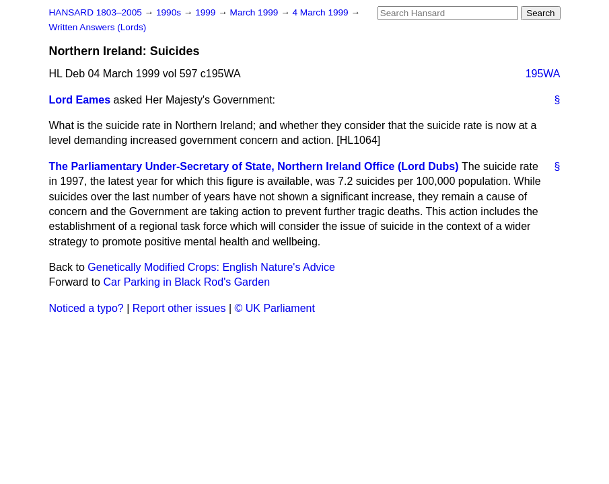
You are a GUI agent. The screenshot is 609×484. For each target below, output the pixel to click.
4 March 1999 (322, 12)
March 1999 (255, 12)
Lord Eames (80, 100)
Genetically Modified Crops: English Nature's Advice (211, 267)
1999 (206, 12)
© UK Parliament (275, 308)
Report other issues (179, 308)
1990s (170, 12)
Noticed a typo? (86, 308)
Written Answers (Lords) (98, 27)
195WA (543, 73)
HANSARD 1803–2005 (95, 12)
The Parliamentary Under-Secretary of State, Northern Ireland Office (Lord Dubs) (254, 166)
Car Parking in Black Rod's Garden (186, 282)
